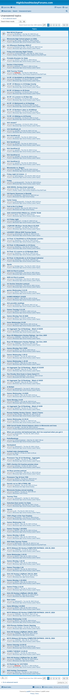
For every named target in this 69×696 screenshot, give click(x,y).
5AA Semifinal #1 (13, 155)
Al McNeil (10, 387)
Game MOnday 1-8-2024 (16, 606)
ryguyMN (17, 130)
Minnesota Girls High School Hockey (23, 196)
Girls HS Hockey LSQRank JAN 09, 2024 (22, 593)
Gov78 (16, 188)
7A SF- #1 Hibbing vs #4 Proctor (19, 116)
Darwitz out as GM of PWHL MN (19, 484)
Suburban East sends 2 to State (19, 503)
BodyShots (17, 504)
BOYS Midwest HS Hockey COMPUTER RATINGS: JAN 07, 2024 (31, 612)
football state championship (17, 451)
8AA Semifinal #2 (13, 135)
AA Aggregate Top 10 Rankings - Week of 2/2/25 (25, 329)
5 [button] (59, 25)
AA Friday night (13, 219)
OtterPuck (17, 672)
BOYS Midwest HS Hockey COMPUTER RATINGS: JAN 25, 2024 (31, 548)
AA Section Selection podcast (18, 284)
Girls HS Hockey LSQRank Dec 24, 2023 (22, 658)
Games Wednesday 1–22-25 (17, 361)
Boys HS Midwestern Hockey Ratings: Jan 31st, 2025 (27, 335)
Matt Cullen (11, 600)
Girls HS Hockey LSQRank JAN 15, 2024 (22, 574)
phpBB (28, 691)
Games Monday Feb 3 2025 (17, 348)
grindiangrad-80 (19, 182)
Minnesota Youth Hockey (20, 493)
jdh (15, 511)
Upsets (9, 509)
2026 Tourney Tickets (15, 71)
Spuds (9, 264)
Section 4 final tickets (15, 65)
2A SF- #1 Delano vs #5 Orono (18, 90)
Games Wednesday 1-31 (16, 522)
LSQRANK (17, 227)
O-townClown (18, 272)
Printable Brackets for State (17, 58)
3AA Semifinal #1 (13, 161)
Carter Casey (12, 200)
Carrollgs (17, 427)
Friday (9, 181)
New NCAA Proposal (14, 32)
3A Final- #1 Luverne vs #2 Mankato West (22, 251)
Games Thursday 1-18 (15, 567)
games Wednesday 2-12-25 (17, 290)
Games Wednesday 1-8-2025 (17, 393)
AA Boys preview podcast (16, 471)
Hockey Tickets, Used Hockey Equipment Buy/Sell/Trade (29, 55)
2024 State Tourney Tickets (17, 542)
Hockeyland (11, 445)
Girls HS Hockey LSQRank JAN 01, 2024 (22, 632)
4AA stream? (12, 123)
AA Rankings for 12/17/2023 (17, 664)
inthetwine (17, 304)
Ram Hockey (18, 414)
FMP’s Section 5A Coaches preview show (22, 464)
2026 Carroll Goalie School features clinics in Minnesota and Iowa (32, 426)
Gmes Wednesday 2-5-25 (16, 322)
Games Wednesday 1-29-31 (17, 355)
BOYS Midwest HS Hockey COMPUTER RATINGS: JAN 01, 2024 (31, 638)
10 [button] (64, 25)
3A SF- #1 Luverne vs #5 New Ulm (19, 97)
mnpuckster (17, 124)
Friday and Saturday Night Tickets (20, 52)
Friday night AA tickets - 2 (16, 174)
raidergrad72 (18, 388)
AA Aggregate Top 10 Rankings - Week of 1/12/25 (25, 367)
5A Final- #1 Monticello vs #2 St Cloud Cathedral (25, 258)
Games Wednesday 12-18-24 (17, 419)
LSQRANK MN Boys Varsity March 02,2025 (23, 226)
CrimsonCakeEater (20, 53)
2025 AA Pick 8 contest (15, 271)
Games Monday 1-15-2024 (16, 580)
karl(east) (17, 72)
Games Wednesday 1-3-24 (16, 619)
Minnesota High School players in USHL (22, 39)
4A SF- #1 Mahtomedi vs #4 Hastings (21, 103)
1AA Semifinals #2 (14, 129)
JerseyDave (17, 517)
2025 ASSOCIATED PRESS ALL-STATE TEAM (24, 213)
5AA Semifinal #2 (13, 148)
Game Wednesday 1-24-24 (16, 554)
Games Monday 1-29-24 (16, 535)
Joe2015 (16, 60)
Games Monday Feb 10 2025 (17, 316)
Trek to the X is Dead (15, 206)
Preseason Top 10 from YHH (17, 477)
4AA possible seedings (15, 303)
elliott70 (16, 292)
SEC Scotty (17, 40)
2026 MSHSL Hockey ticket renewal (20, 187)
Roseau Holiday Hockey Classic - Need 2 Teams (25, 413)
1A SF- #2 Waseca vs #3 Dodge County (21, 84)
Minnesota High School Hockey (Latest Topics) (26, 35)
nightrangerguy (18, 176)
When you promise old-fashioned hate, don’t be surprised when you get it (35, 432)
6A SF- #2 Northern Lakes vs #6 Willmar (22, 110)
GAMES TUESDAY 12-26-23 (17, 651)
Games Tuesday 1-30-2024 (17, 529)
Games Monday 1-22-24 (16, 561)
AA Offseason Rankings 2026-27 (19, 45)
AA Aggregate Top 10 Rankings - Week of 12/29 (24, 406)
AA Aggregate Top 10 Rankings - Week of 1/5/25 (25, 380)
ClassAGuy (17, 79)
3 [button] (53, 25)
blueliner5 (17, 66)
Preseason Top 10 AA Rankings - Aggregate (23, 458)
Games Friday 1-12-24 (15, 587)
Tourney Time (12, 496)
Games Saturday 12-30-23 (16, 645)
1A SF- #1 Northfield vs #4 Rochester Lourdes (24, 77)
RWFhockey (18, 543)
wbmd (16, 214)
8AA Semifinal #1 (13, 142)
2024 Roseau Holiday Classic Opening (21, 625)
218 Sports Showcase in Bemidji (19, 193)
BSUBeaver (17, 34)
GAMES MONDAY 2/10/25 (16, 297)
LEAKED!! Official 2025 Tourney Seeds (21, 232)
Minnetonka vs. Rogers (15, 168)
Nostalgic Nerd (18, 266)
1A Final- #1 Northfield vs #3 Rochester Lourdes (25, 239)
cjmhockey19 (18, 234)
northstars (17, 466)
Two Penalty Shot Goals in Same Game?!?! (23, 374)
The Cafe (15, 435)
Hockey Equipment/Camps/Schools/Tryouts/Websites (28, 428)
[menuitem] (12, 7)
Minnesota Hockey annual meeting (20, 490)
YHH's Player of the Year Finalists (19, 516)
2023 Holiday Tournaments (17, 670)
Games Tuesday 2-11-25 (16, 309)
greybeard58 (18, 433)
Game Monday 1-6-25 (15, 400)
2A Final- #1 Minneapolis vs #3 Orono (21, 245)
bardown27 (17, 221)
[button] (44, 25)
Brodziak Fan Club (19, 47)
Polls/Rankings (12, 438)
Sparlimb (17, 485)
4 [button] (56, 25)
